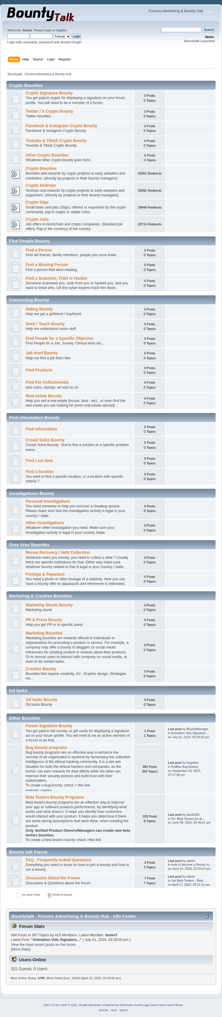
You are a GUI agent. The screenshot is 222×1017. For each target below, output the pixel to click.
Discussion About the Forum (53, 878)
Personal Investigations (48, 501)
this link (84, 785)
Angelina (46, 790)
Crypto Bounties (41, 168)
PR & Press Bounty (44, 620)
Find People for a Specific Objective (59, 338)
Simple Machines (90, 1005)
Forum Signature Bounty (49, 726)
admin (191, 861)
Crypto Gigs (37, 202)
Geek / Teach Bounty (45, 324)
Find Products (39, 370)
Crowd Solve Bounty (45, 440)
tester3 (111, 935)
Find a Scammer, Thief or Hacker (56, 278)
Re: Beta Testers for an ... (188, 818)
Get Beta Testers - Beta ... (189, 880)
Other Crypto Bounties (47, 155)
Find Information (41, 429)
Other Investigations (45, 523)
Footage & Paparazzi (45, 574)
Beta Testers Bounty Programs (55, 797)
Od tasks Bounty (41, 700)
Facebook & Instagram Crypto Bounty (61, 126)
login (47, 30)
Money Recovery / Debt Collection (58, 552)
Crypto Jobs (37, 219)
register (61, 30)
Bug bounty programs (46, 747)
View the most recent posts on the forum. (43, 945)
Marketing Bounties (44, 633)
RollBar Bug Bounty (184, 766)
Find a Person (39, 250)
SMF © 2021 (69, 1005)
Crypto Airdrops (41, 185)
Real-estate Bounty (44, 396)
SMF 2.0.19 (51, 1005)
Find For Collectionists (47, 382)
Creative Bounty (41, 669)
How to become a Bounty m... (191, 864)
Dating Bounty (39, 309)
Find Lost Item (39, 461)
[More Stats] (20, 949)
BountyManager (197, 729)
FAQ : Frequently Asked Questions (58, 860)
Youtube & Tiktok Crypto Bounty (56, 141)
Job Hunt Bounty (42, 353)
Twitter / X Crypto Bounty (49, 111)
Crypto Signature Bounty (49, 93)
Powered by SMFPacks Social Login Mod (129, 1005)
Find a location (40, 472)
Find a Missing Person (47, 265)
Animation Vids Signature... (189, 733)
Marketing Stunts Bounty (49, 605)
